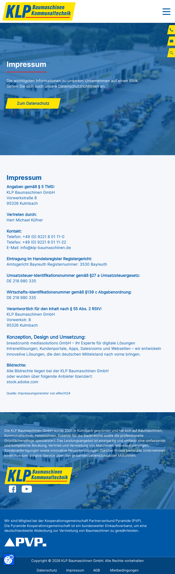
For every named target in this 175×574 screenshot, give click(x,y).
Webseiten (121, 348)
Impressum (75, 570)
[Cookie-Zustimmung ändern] (8, 559)
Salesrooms (91, 348)
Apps (73, 348)
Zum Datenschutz (33, 103)
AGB (97, 570)
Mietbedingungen (124, 570)
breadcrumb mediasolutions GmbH (39, 343)
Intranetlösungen (22, 348)
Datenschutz (47, 570)
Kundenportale (53, 348)
